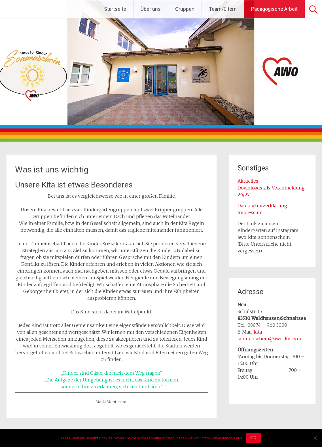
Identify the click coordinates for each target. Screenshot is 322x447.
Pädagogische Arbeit (274, 9)
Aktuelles (248, 181)
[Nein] (315, 438)
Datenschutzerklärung (262, 205)
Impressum (250, 212)
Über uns (151, 9)
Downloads (250, 188)
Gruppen (184, 9)
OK (253, 437)
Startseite (115, 9)
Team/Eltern (223, 9)
